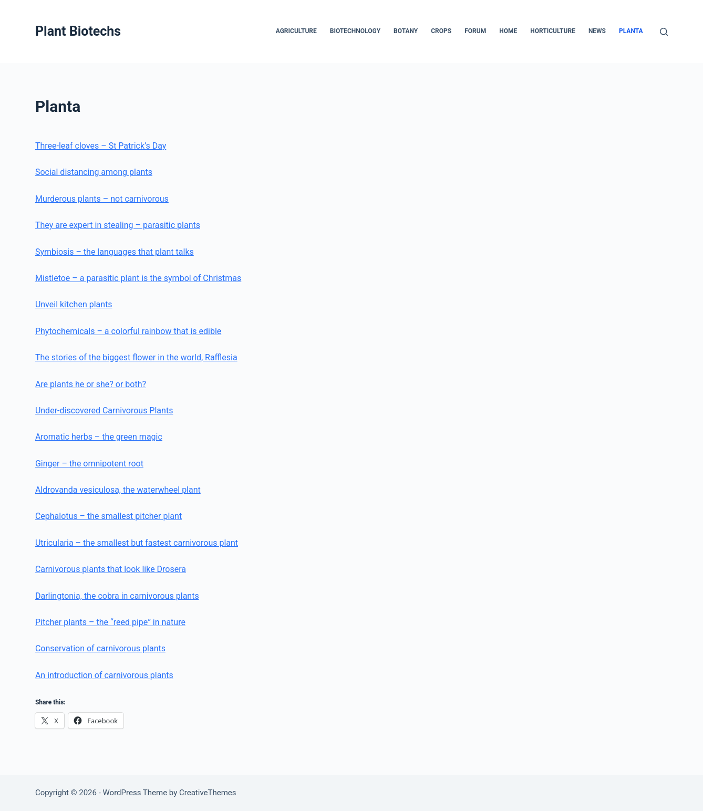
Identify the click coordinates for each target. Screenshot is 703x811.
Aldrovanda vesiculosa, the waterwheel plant (118, 490)
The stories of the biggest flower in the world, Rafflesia (136, 357)
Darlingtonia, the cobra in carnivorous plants (117, 596)
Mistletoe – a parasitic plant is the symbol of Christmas (138, 278)
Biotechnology (355, 31)
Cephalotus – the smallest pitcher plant (108, 516)
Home (508, 31)
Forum (475, 31)
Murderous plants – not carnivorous (102, 199)
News (597, 31)
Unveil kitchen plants (73, 304)
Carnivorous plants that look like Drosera (110, 569)
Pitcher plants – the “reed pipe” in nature (110, 622)
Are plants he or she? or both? (90, 384)
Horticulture (552, 31)
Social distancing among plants (93, 172)
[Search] (664, 32)
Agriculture (296, 31)
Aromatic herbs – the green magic (98, 437)
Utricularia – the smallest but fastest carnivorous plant (136, 543)
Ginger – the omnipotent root (89, 464)
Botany (406, 31)
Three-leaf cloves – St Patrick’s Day (100, 146)
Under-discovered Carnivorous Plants (104, 410)
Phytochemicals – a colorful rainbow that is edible (128, 331)
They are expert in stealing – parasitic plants (117, 225)
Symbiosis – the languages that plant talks (114, 252)
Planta (631, 31)
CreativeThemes (207, 792)
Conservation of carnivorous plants (100, 648)
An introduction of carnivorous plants (104, 675)
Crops (441, 31)
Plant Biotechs (78, 31)
